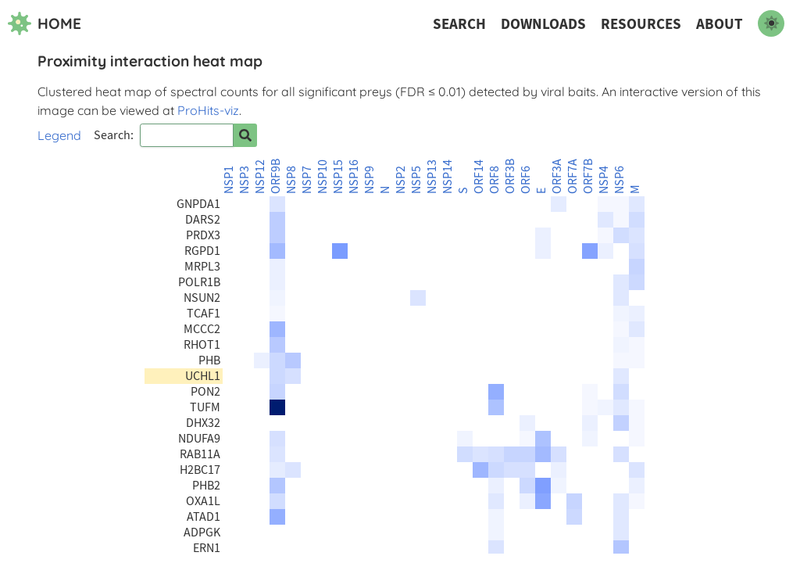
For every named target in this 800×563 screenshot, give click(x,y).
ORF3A (557, 176)
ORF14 (479, 177)
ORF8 (494, 180)
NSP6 (619, 180)
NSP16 (354, 177)
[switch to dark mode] (771, 23)
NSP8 (291, 180)
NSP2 (401, 180)
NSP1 (229, 180)
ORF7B (588, 176)
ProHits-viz (208, 110)
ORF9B (276, 176)
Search (459, 24)
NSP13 (432, 177)
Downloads (543, 24)
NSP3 (244, 180)
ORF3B (510, 176)
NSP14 (447, 177)
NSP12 (260, 177)
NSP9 (369, 180)
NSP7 (307, 180)
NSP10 (322, 177)
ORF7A (572, 176)
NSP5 (416, 180)
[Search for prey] (245, 135)
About (719, 24)
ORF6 (526, 180)
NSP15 (338, 177)
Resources (641, 24)
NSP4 (604, 180)
